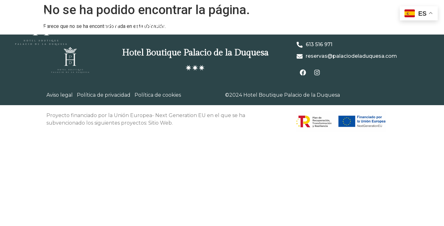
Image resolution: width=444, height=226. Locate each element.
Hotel (113, 27)
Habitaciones (155, 27)
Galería (199, 27)
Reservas (390, 27)
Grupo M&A (347, 27)
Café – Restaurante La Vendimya (271, 27)
